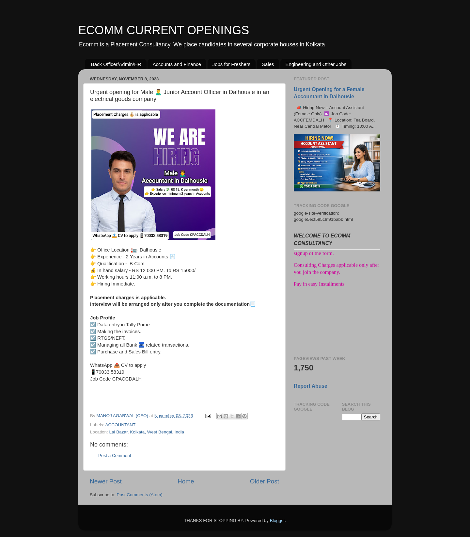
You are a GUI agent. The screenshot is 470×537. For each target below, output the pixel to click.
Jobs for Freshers (231, 64)
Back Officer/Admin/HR (116, 64)
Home (186, 481)
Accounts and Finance (176, 64)
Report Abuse (310, 386)
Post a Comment (114, 455)
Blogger (277, 520)
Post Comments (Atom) (140, 494)
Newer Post (106, 481)
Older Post (264, 481)
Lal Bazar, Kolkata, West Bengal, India (146, 432)
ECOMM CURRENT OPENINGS (163, 30)
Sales (268, 64)
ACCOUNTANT (120, 424)
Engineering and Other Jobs (315, 64)
